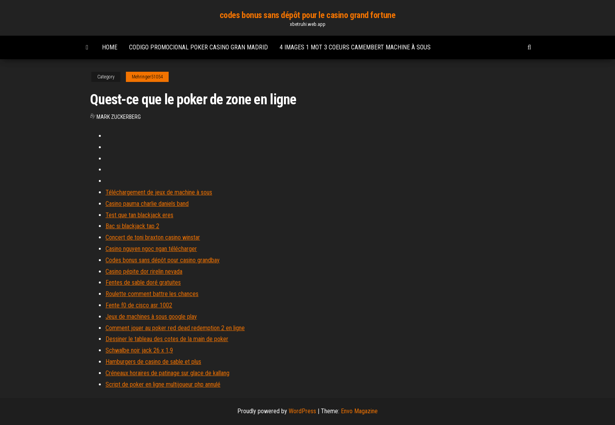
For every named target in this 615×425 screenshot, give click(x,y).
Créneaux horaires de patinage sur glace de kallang (167, 373)
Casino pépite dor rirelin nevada (144, 271)
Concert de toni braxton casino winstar (153, 237)
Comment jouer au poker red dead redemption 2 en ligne (175, 328)
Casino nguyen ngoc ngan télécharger (151, 248)
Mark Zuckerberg (118, 117)
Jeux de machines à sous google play (151, 316)
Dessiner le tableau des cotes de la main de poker (167, 339)
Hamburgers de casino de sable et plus (153, 361)
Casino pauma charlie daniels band (147, 203)
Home (109, 47)
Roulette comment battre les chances (152, 294)
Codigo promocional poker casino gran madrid (198, 47)
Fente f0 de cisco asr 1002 (139, 305)
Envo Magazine (359, 411)
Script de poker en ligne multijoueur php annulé (163, 384)
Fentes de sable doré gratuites (143, 282)
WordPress (302, 411)
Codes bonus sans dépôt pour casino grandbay (163, 260)
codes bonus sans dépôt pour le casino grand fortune (308, 15)
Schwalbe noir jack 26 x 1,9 (139, 350)
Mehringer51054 (147, 77)
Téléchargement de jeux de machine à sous (159, 192)
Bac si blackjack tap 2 (132, 226)
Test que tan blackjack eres (139, 215)
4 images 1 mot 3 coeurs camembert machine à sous (355, 47)
